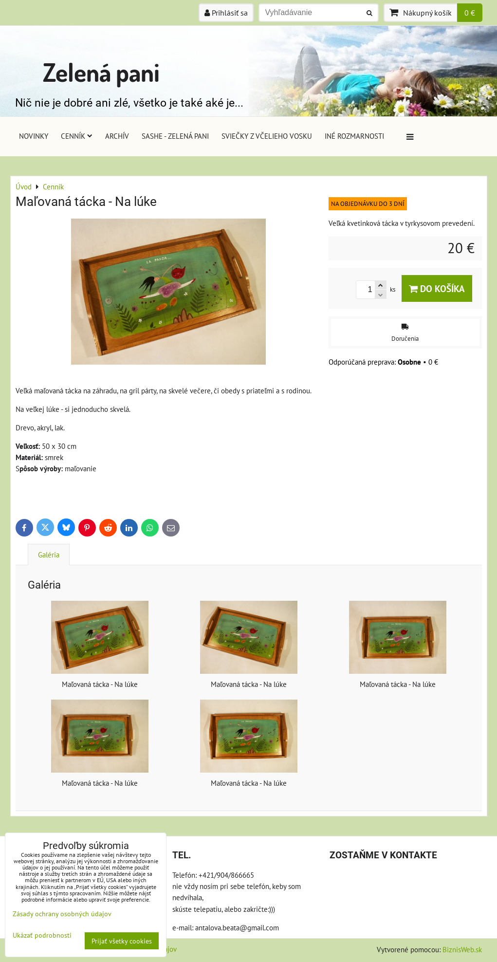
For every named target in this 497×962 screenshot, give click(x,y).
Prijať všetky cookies (122, 940)
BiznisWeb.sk (462, 949)
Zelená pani (101, 72)
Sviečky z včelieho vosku (266, 136)
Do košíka (437, 288)
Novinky (33, 136)
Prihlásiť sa (226, 13)
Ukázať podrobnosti (42, 935)
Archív (117, 136)
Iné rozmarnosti (354, 136)
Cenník (76, 136)
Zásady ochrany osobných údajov (62, 913)
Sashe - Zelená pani (175, 136)
